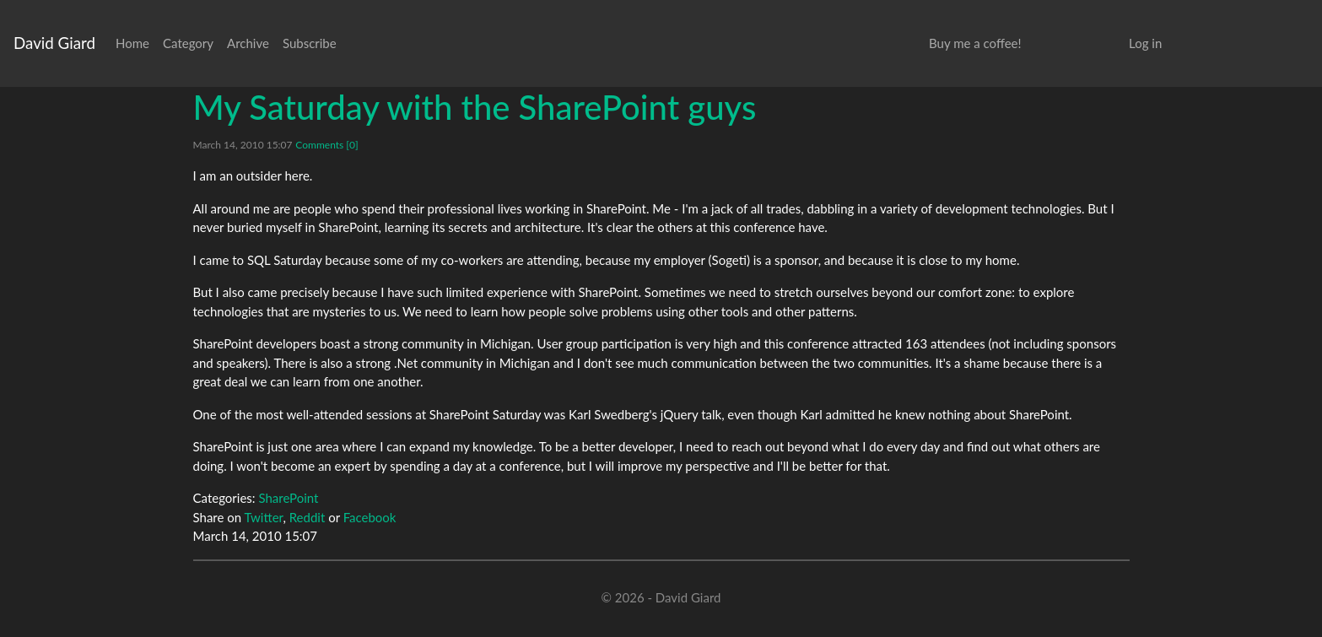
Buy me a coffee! (975, 43)
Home (132, 43)
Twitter (264, 517)
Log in (1145, 43)
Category (188, 43)
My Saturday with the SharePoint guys (475, 107)
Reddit (307, 517)
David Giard (54, 42)
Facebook (370, 517)
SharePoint (288, 497)
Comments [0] (326, 144)
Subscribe (310, 43)
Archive (248, 43)
